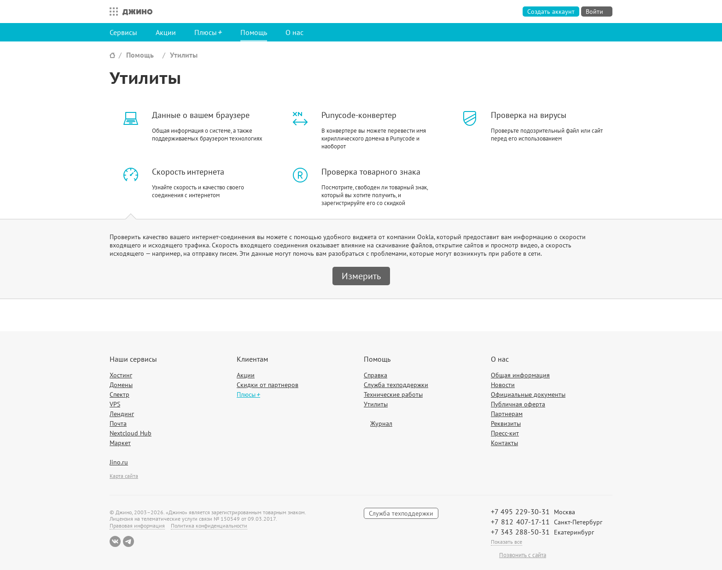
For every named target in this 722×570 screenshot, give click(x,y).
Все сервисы (111, 11)
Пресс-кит (505, 433)
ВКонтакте (115, 541)
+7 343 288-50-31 (520, 531)
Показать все (506, 541)
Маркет (120, 443)
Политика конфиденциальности (209, 525)
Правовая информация (137, 525)
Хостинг (121, 375)
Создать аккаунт (551, 11)
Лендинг (122, 414)
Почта (118, 423)
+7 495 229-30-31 (520, 511)
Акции (166, 32)
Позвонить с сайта (522, 555)
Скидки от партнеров (267, 385)
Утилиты (184, 54)
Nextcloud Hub (130, 433)
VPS (115, 404)
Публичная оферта (518, 404)
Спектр (119, 394)
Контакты (504, 443)
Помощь (253, 32)
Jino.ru (119, 462)
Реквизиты (506, 423)
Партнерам (507, 414)
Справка (375, 375)
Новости (503, 385)
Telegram (128, 541)
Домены (121, 385)
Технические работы (393, 394)
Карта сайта (124, 475)
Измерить (361, 276)
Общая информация (520, 375)
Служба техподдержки (396, 385)
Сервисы (123, 32)
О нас (294, 32)
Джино (137, 11)
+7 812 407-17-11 (520, 521)
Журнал (381, 423)
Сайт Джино (112, 55)
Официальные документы (528, 394)
